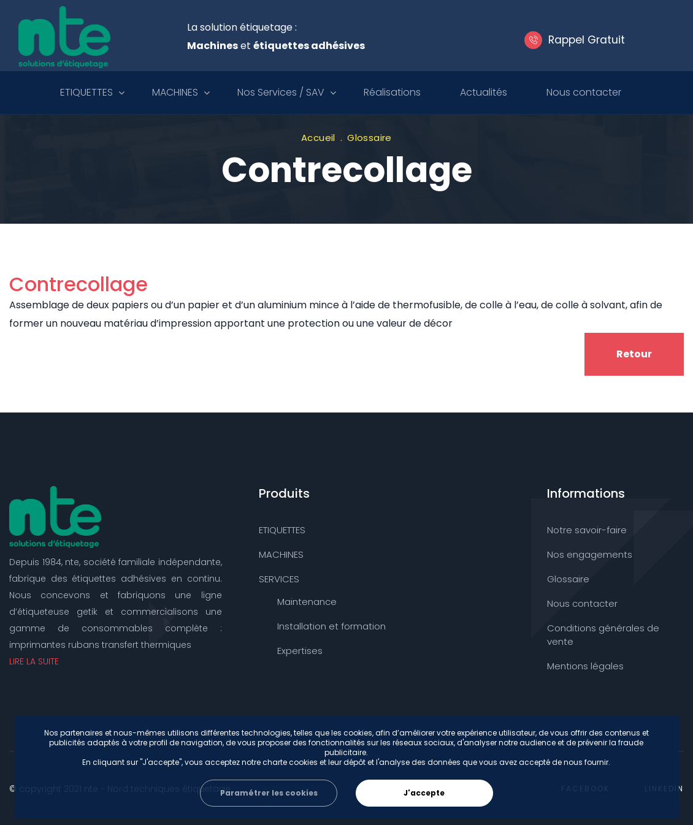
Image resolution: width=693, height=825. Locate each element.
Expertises (300, 650)
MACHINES (175, 92)
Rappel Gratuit (581, 40)
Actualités (483, 92)
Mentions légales (585, 666)
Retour (634, 354)
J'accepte (424, 793)
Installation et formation (331, 626)
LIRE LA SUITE (34, 661)
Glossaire (369, 137)
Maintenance (307, 601)
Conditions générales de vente (603, 635)
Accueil (318, 137)
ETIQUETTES (86, 92)
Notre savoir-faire (587, 529)
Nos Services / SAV (280, 92)
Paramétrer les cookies (269, 793)
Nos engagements (589, 554)
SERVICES (279, 578)
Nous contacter (583, 92)
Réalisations (392, 92)
